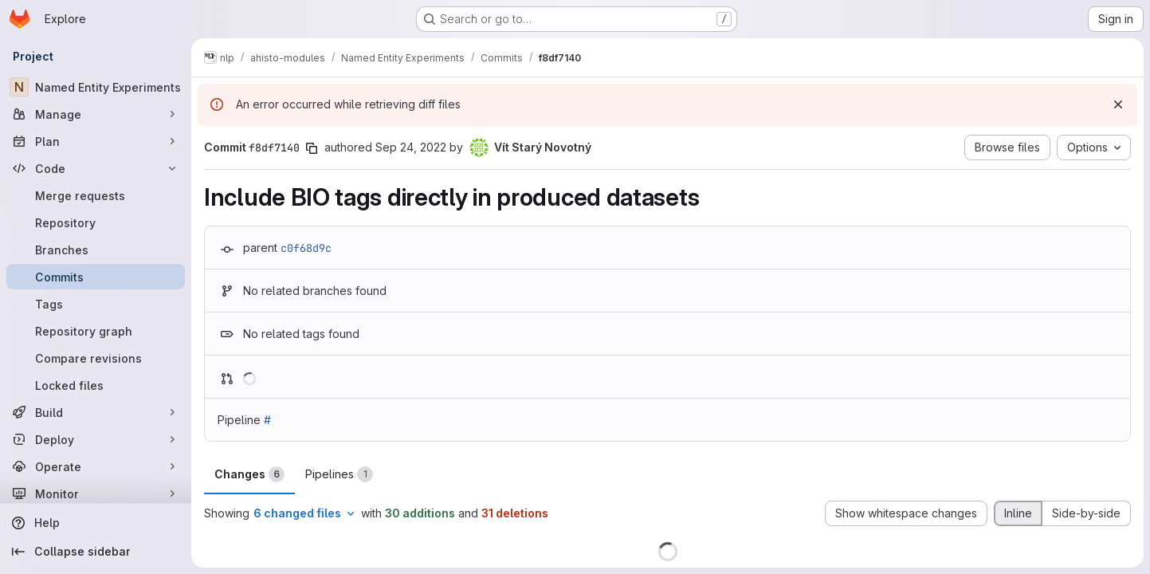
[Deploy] (95, 439)
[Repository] (95, 222)
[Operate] (95, 466)
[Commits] (95, 276)
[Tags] (95, 303)
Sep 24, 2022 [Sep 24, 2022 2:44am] (410, 147)
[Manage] (95, 114)
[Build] (95, 412)
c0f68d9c (306, 248)
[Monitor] (95, 493)
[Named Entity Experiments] (95, 87)
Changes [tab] (249, 474)
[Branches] (95, 249)
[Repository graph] (95, 331)
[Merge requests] (95, 195)
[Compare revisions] (95, 358)
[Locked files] (95, 385)
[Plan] (95, 141)
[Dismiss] (1118, 104)
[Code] (95, 168)
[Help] (95, 523)
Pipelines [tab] (339, 474)
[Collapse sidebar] (95, 551)
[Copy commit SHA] (311, 148)
